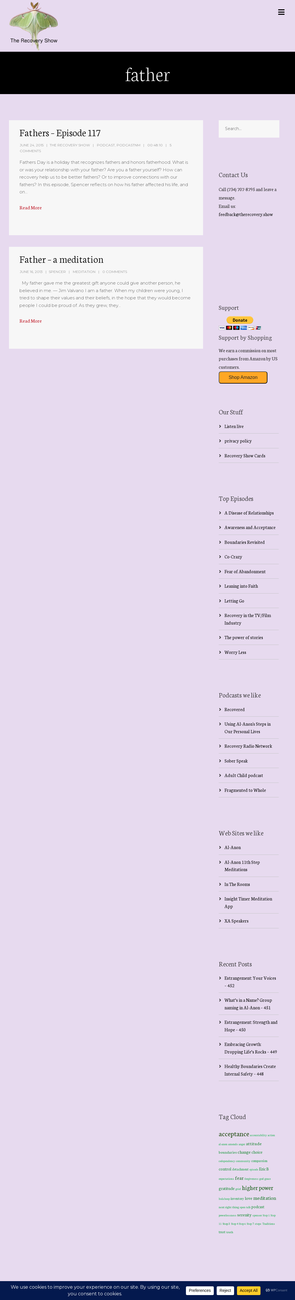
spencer (57, 271)
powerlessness (227, 1215)
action (271, 1135)
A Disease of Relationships (249, 513)
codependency (227, 1161)
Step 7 (250, 1224)
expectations (226, 1179)
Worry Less (235, 652)
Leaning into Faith (241, 586)
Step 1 (266, 1215)
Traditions (268, 1224)
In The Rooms (237, 884)
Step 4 (234, 1224)
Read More (30, 207)
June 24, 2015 (32, 145)
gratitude (227, 1188)
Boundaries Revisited (245, 542)
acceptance (234, 1133)
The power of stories (244, 637)
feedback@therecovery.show (246, 214)
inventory (237, 1198)
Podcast (106, 145)
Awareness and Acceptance (250, 527)
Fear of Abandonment (245, 571)
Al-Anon (233, 847)
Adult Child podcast (244, 775)
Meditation (84, 271)
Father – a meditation (61, 258)
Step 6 (242, 1223)
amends (233, 1144)
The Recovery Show (70, 145)
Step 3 (226, 1223)
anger (242, 1144)
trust (222, 1231)
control (225, 1169)
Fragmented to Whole (245, 790)
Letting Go (234, 601)
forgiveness (251, 1179)
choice (257, 1152)
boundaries (228, 1152)
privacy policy (238, 441)
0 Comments (114, 271)
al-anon (223, 1144)
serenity (244, 1215)
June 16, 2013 (31, 271)
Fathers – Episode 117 (59, 132)
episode (253, 1169)
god (261, 1179)
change (244, 1152)
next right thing (229, 1207)
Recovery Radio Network (248, 746)
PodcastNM (128, 145)
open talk (245, 1207)
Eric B (264, 1169)
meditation (264, 1197)
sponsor (257, 1215)
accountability (258, 1135)
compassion (259, 1160)
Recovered (235, 709)
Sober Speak (236, 761)
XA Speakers (237, 921)
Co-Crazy (233, 556)
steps (258, 1224)
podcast (257, 1206)
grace (268, 1179)
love (248, 1198)
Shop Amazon (243, 377)
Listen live (234, 426)
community (243, 1161)
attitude (254, 1143)
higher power (257, 1187)
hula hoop (224, 1198)
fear (239, 1177)
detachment (240, 1169)
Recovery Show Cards (245, 455)
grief (238, 1189)
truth (229, 1232)
